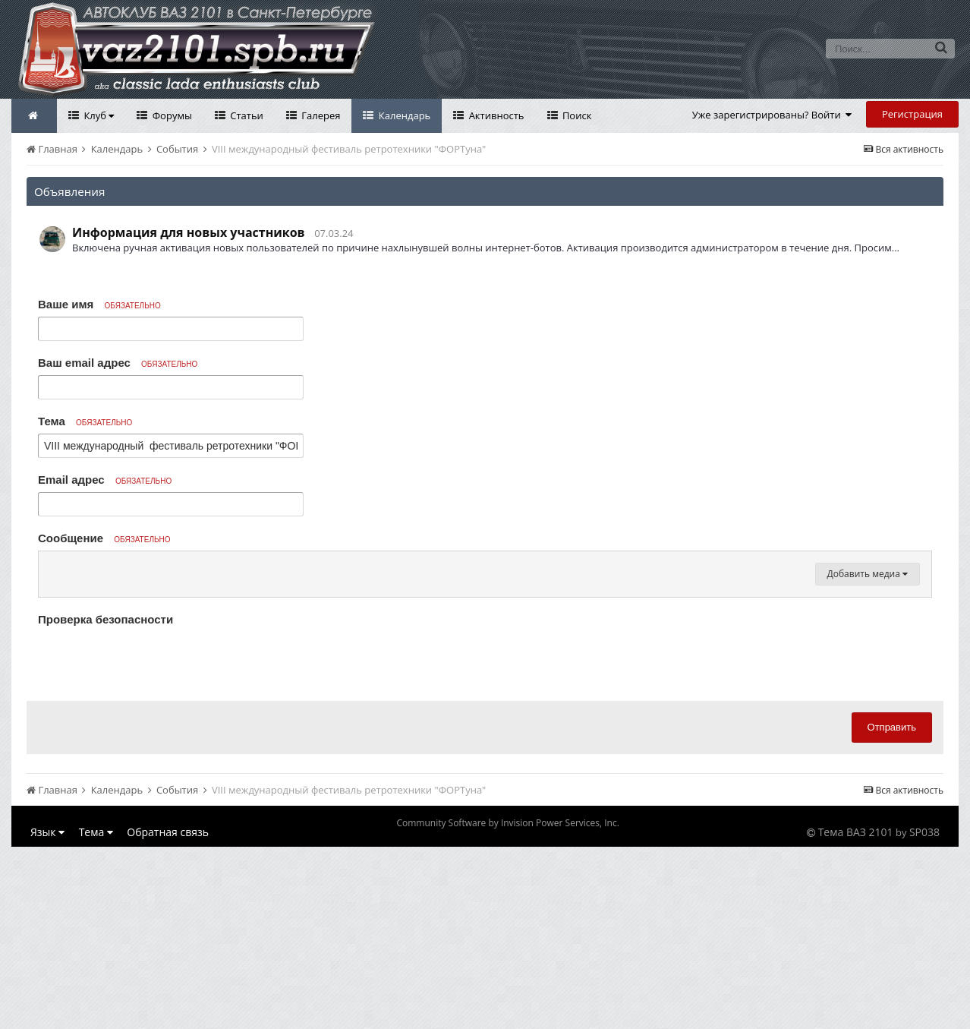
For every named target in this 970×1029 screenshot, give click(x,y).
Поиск (576, 115)
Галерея (320, 115)
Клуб (97, 115)
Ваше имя (99, 304)
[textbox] (485, 658)
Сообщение (104, 538)
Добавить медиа (867, 756)
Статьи (245, 115)
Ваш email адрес (117, 362)
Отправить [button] (892, 909)
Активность (495, 115)
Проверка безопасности (105, 801)
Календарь (403, 115)
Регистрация (912, 114)
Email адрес (105, 479)
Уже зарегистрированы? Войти (772, 115)
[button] (52, 566)
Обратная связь (168, 1014)
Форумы (171, 115)
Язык (47, 1014)
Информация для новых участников (188, 232)
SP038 (924, 1014)
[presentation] (153, 842)
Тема (85, 421)
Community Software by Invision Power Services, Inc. (507, 1005)
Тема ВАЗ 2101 (855, 1014)
